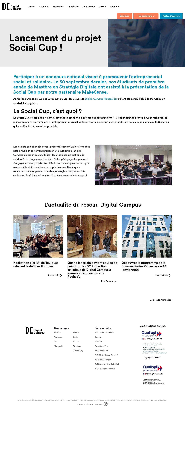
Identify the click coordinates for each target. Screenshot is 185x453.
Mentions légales (158, 400)
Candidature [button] (147, 15)
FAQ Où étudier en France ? (106, 355)
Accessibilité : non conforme (89, 404)
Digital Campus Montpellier (101, 98)
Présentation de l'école (104, 332)
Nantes (76, 332)
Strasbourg (78, 350)
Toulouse (77, 346)
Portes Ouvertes (171, 15)
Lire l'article (55, 275)
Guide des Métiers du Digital (107, 364)
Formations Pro (101, 346)
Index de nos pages (103, 359)
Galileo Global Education (98, 400)
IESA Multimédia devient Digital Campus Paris (129, 400)
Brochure (124, 15)
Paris (75, 337)
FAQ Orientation (101, 350)
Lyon (56, 341)
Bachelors (99, 337)
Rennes (76, 341)
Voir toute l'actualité (160, 300)
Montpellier (59, 346)
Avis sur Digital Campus (105, 368)
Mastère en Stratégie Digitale (65, 87)
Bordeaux (58, 337)
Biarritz (57, 332)
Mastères (99, 341)
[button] (106, 404)
